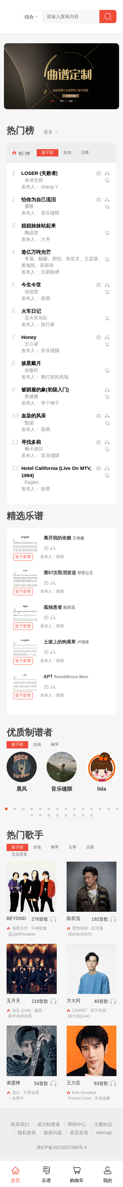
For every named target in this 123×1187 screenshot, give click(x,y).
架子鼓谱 (23, 556)
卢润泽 (83, 642)
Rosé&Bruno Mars (71, 677)
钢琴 (55, 744)
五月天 (13, 1000)
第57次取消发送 (60, 572)
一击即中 (16, 1098)
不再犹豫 (39, 928)
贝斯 (85, 152)
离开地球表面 (20, 1016)
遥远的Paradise (21, 934)
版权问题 (53, 1132)
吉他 (67, 152)
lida (101, 789)
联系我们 (20, 1124)
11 (91, 809)
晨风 (21, 789)
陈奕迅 (69, 607)
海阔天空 (20, 928)
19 (66, 815)
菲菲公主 (85, 573)
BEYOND (16, 918)
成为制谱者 (48, 1124)
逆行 (16, 1092)
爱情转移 (80, 928)
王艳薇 (78, 538)
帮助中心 (77, 1124)
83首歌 (101, 1083)
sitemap (104, 1132)
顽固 (38, 1010)
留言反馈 (79, 1132)
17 (49, 815)
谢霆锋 (13, 1082)
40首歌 (101, 1001)
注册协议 (103, 1124)
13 (108, 809)
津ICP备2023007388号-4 (61, 1147)
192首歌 (100, 919)
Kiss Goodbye (84, 1092)
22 (91, 815)
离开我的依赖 (57, 538)
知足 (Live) (21, 1010)
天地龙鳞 (102, 1098)
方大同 (73, 1000)
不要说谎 (31, 1092)
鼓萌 (60, 556)
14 (117, 809)
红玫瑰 (97, 928)
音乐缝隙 (61, 789)
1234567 (80, 1010)
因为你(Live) (79, 1016)
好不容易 (98, 1010)
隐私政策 (27, 1132)
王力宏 (73, 1082)
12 (100, 809)
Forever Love (80, 1098)
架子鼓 (47, 152)
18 (57, 815)
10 (83, 809)
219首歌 (39, 1001)
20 (74, 815)
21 (83, 815)
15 (32, 815)
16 (40, 815)
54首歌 (41, 1083)
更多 (51, 132)
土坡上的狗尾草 (60, 641)
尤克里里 (19, 854)
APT (48, 676)
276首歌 (39, 919)
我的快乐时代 (80, 934)
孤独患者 (53, 607)
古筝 (72, 847)
